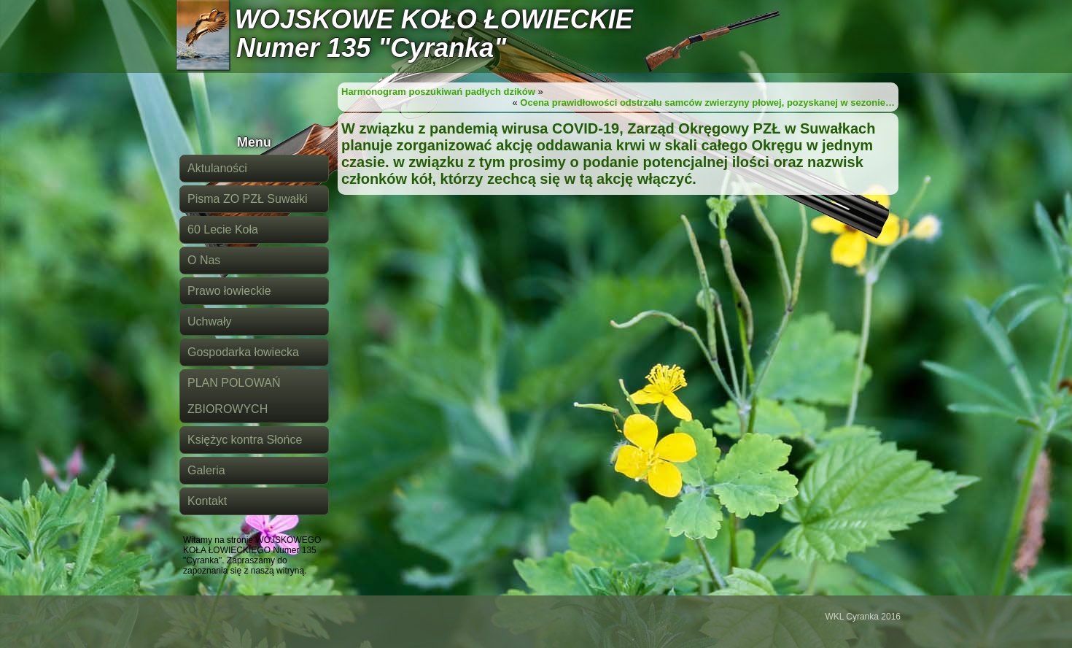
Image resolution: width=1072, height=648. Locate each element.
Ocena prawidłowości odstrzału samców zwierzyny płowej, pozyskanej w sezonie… (707, 102)
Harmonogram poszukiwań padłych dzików (438, 91)
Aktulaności (217, 168)
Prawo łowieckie (229, 291)
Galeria (206, 470)
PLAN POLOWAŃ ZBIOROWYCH (233, 396)
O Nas (203, 260)
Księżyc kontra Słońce (244, 439)
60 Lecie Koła (222, 229)
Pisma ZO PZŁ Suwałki (247, 199)
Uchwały (209, 321)
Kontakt (207, 501)
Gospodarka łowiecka (243, 352)
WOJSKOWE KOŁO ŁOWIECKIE (434, 19)
